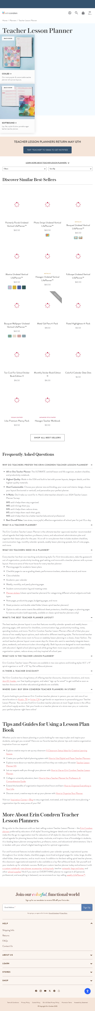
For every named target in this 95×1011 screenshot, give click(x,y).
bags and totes (77, 868)
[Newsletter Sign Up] (42, 907)
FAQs (5, 940)
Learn (6, 963)
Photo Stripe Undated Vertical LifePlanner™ (47, 224)
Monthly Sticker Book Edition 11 (47, 374)
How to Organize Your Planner (69, 793)
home (4, 20)
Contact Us (7, 946)
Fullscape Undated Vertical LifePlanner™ (78, 276)
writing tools (48, 868)
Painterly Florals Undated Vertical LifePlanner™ (16, 224)
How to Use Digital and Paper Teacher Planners (69, 758)
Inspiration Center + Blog (22, 799)
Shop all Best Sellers (47, 437)
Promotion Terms (67, 1002)
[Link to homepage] (9, 13)
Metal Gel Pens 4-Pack (47, 323)
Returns (5, 935)
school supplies (14, 871)
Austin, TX (22, 699)
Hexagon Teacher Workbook (47, 420)
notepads (66, 868)
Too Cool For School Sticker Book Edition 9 (17, 374)
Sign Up (86, 907)
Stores (6, 972)
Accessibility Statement (81, 1002)
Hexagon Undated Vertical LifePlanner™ (47, 278)
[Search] (76, 13)
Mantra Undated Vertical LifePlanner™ (17, 276)
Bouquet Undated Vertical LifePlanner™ (78, 226)
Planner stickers (13, 593)
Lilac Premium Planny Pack (16, 420)
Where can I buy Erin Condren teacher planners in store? (39, 689)
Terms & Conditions (54, 913)
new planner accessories (31, 868)
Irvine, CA (35, 699)
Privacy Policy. (63, 913)
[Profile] (69, 13)
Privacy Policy (25, 1002)
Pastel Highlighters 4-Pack (78, 323)
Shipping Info (8, 930)
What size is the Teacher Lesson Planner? (28, 656)
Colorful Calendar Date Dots (78, 372)
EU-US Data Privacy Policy (51, 1002)
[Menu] (90, 13)
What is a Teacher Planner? (19, 525)
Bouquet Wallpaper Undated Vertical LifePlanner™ (17, 325)
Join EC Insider (9, 681)
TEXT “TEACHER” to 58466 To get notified (47, 149)
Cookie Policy (36, 1002)
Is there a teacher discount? (20, 671)
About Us (7, 955)
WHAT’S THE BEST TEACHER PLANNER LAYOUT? (28, 617)
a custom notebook (11, 868)
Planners (13, 20)
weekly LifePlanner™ (76, 875)
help (5, 923)
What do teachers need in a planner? (25, 550)
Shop (5, 980)
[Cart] (83, 13)
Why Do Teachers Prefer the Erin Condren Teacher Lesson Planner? (45, 465)
